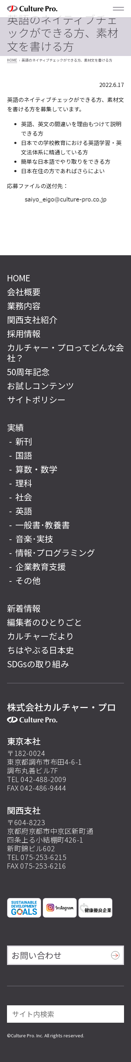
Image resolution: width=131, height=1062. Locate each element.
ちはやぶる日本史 (40, 650)
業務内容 (24, 305)
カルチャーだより (40, 636)
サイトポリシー (36, 399)
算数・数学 (36, 469)
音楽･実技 (34, 538)
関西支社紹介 (32, 319)
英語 (23, 511)
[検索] (113, 1014)
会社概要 (24, 291)
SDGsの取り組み (38, 664)
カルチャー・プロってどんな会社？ (65, 352)
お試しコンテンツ (40, 385)
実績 (15, 427)
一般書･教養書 (42, 525)
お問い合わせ (37, 955)
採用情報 (24, 333)
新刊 (23, 441)
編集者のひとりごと (44, 622)
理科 (23, 483)
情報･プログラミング (55, 552)
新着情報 (24, 608)
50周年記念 (28, 371)
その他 (28, 580)
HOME (12, 60)
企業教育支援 (40, 566)
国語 (23, 455)
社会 (23, 497)
